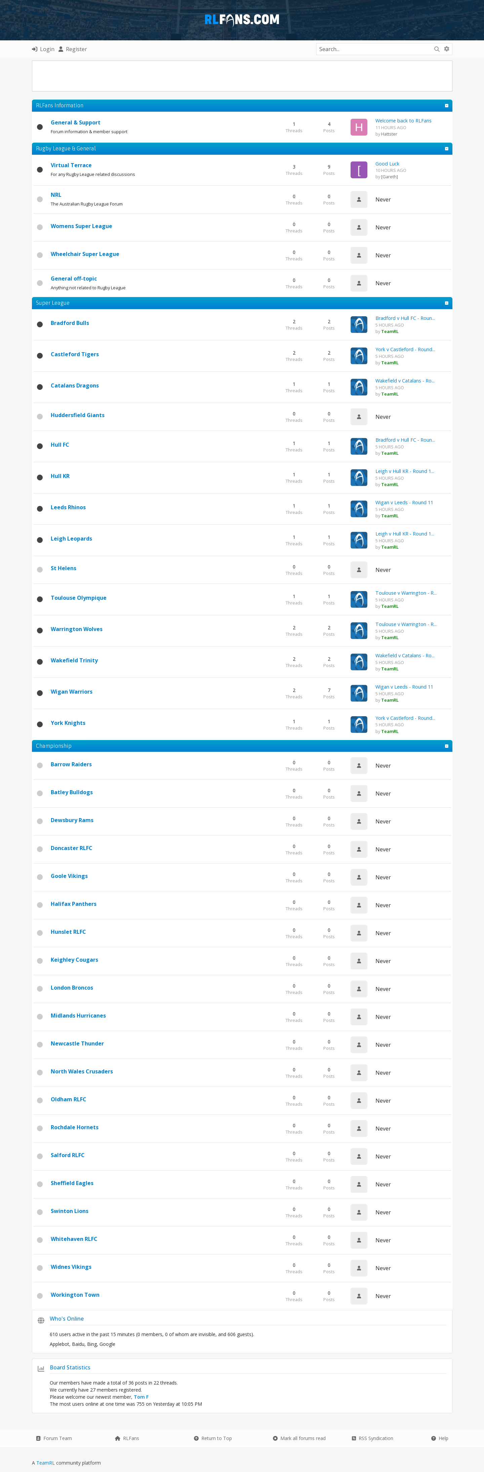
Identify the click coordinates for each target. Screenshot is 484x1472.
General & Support (75, 122)
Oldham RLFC (68, 1099)
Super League (53, 303)
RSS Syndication (372, 1438)
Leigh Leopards (71, 538)
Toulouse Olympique (79, 597)
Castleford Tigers (75, 354)
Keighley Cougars (74, 959)
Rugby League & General (66, 148)
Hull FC (60, 444)
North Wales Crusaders (82, 1071)
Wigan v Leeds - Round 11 (404, 502)
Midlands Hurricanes (78, 1015)
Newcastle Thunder (77, 1043)
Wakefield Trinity (74, 660)
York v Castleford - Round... (405, 349)
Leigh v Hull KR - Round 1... (404, 471)
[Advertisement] (242, 76)
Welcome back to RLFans (403, 120)
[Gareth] (389, 177)
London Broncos (72, 987)
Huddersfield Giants (78, 415)
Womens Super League (81, 226)
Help (439, 1438)
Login (43, 49)
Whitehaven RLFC (74, 1239)
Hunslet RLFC (68, 931)
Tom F (141, 1397)
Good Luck (387, 163)
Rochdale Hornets (74, 1127)
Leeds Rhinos (68, 507)
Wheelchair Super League (85, 254)
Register (72, 49)
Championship (54, 746)
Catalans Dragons (75, 385)
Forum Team (54, 1438)
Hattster (389, 134)
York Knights (68, 723)
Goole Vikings (69, 876)
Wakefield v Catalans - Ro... (405, 380)
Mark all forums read (299, 1438)
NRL (56, 194)
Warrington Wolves (77, 629)
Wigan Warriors (71, 691)
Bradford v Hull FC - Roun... (405, 318)
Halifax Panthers (73, 904)
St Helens (63, 568)
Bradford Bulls (70, 323)
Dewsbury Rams (72, 820)
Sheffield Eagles (72, 1183)
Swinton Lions (69, 1211)
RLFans (127, 1438)
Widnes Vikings (71, 1267)
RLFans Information (59, 105)
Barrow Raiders (71, 764)
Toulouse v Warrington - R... (406, 593)
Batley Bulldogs (72, 792)
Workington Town (75, 1294)
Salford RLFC (68, 1155)
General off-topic (74, 278)
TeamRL (46, 1463)
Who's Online (67, 1318)
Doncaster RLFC (71, 848)
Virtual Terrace (71, 165)
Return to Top (213, 1438)
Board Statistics (70, 1367)
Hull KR (60, 476)
